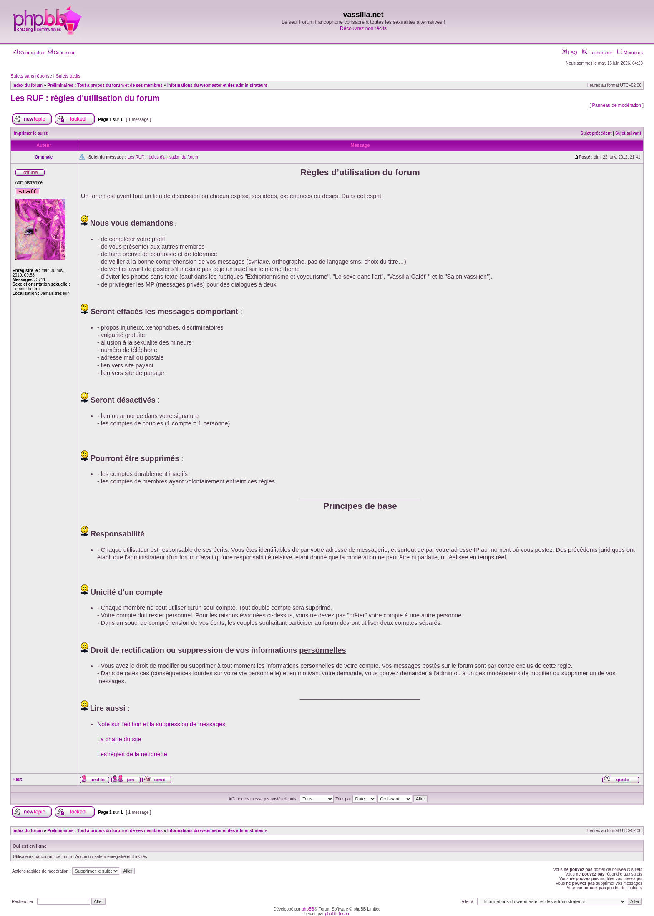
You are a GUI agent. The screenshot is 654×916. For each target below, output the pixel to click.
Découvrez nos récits (363, 28)
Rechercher (597, 52)
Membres (630, 52)
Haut (17, 779)
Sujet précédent (596, 133)
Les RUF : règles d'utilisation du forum (85, 98)
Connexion (62, 52)
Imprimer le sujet (31, 133)
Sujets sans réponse (31, 75)
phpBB (308, 909)
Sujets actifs (68, 75)
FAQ (569, 52)
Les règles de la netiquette (132, 754)
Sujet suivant (628, 133)
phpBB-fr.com (337, 913)
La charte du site (119, 739)
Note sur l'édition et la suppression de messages (161, 724)
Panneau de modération (616, 105)
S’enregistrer (29, 52)
